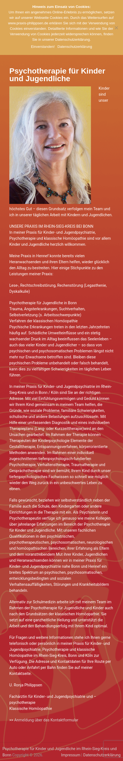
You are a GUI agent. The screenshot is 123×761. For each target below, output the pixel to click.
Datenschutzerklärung (102, 755)
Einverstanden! (43, 47)
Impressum (70, 755)
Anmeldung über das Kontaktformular (46, 720)
